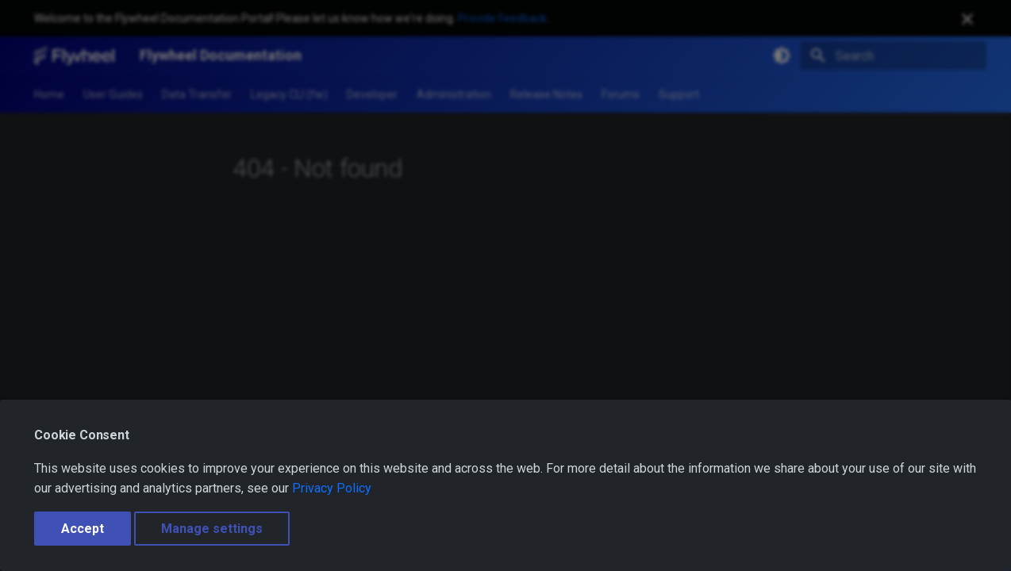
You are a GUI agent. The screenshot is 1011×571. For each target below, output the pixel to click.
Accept (82, 528)
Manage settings (212, 528)
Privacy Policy (331, 488)
